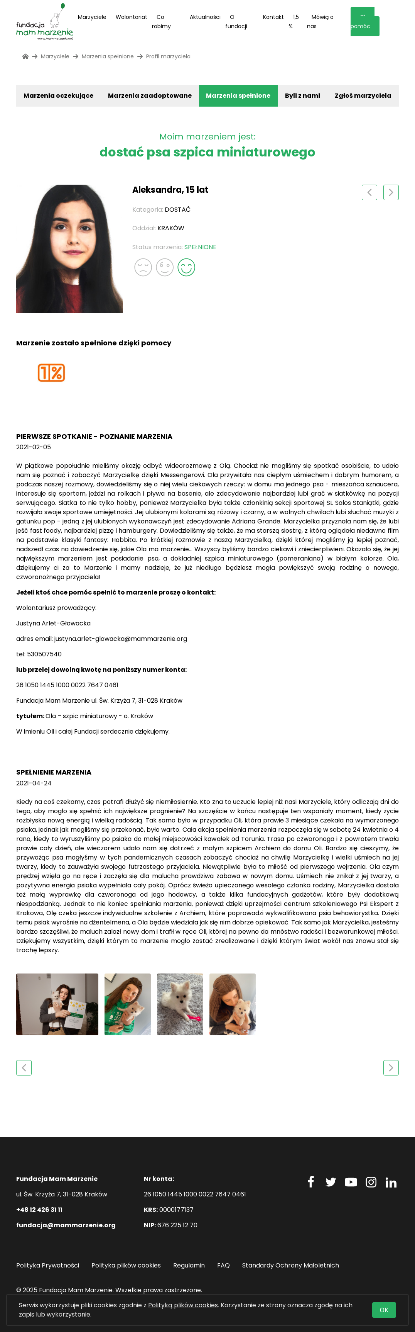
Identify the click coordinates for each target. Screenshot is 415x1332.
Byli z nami (302, 95)
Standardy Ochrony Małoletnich (290, 1265)
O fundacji (236, 21)
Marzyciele (92, 17)
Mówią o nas (320, 21)
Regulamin (189, 1265)
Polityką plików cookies (183, 1305)
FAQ (223, 1265)
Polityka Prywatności (47, 1265)
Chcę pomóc (363, 21)
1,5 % (293, 21)
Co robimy (161, 21)
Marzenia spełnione (238, 95)
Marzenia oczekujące (58, 95)
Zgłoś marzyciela (363, 95)
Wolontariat (131, 17)
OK (384, 1310)
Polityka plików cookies (126, 1265)
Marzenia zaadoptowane (150, 95)
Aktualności (205, 17)
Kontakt (273, 17)
